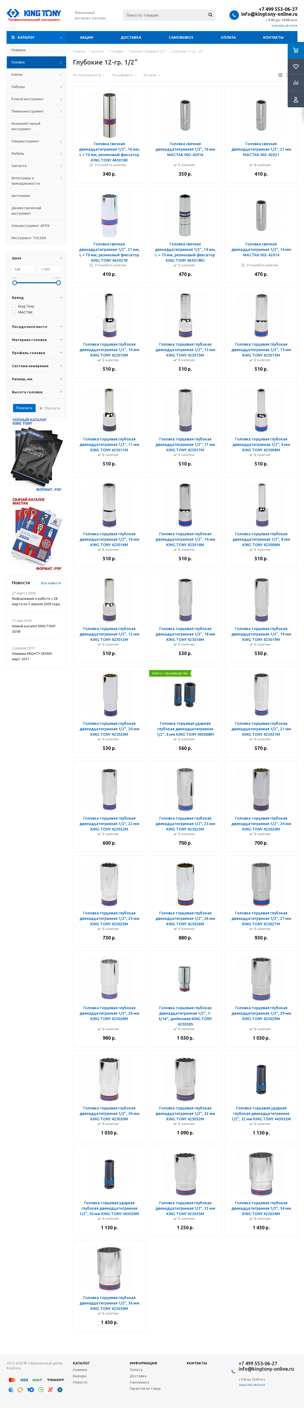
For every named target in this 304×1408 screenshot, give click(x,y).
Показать (24, 408)
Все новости (51, 583)
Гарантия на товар (145, 1388)
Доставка (131, 37)
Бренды (79, 1376)
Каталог (26, 37)
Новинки (80, 1369)
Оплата (228, 37)
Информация (143, 1363)
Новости (80, 1382)
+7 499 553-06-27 (278, 9)
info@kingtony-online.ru (269, 13)
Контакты (273, 37)
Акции (86, 37)
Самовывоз (181, 37)
